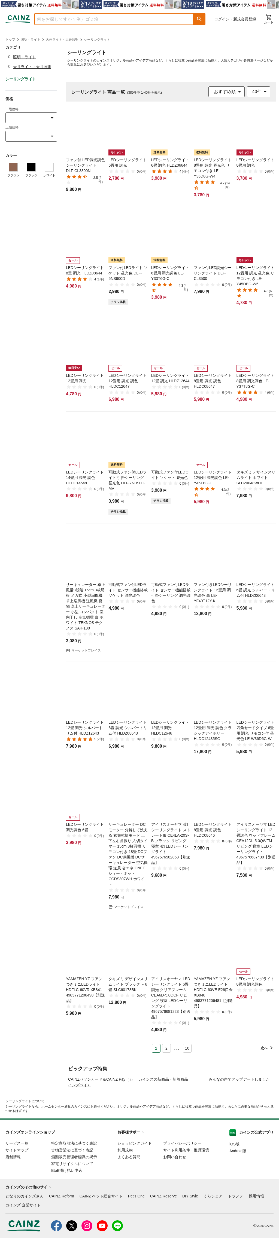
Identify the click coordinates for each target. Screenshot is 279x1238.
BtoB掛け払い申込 (66, 1203)
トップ (10, 39)
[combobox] (110, 19)
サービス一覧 (16, 1175)
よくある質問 (128, 1189)
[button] (199, 19)
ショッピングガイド (134, 1175)
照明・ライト (30, 39)
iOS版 (234, 1176)
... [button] (177, 1047)
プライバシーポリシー (182, 1175)
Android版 (237, 1183)
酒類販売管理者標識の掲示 (74, 1189)
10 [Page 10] (187, 1048)
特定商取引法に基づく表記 (74, 1175)
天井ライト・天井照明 (62, 39)
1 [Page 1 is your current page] (156, 1048)
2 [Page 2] (166, 1048)
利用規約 (125, 1182)
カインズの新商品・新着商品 (163, 1111)
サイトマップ (16, 1182)
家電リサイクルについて (72, 1196)
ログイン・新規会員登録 (235, 19)
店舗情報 (13, 1189)
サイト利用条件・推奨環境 (186, 1182)
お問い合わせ (174, 1189)
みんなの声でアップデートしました (239, 1111)
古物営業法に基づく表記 (72, 1182)
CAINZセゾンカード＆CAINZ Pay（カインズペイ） (100, 1114)
